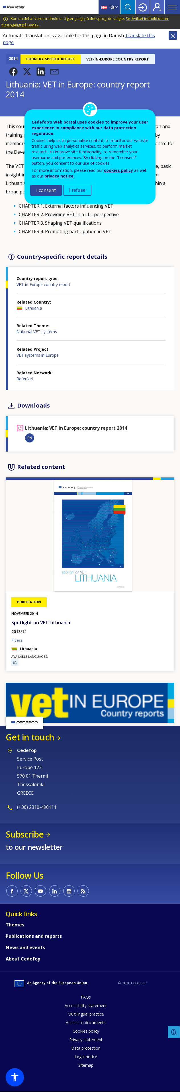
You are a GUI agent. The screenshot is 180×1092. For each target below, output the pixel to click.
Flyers (16, 640)
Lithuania (33, 308)
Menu (172, 7)
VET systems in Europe (38, 355)
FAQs (86, 997)
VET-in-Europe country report (43, 284)
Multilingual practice (86, 1014)
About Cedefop (23, 959)
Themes (15, 925)
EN (29, 437)
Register (157, 7)
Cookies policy (86, 1031)
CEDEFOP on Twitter (26, 891)
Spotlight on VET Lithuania (40, 622)
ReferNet (25, 378)
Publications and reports (34, 936)
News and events (25, 947)
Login (143, 7)
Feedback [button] (174, 1032)
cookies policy (118, 170)
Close (173, 35)
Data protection (86, 1048)
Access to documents (86, 1022)
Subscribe (25, 834)
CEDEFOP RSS (83, 891)
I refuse (77, 190)
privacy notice (58, 176)
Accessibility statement (86, 1005)
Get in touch (30, 737)
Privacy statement (86, 1039)
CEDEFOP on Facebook (12, 891)
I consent (46, 190)
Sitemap (85, 1065)
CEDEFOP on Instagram (69, 891)
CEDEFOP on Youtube (40, 891)
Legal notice (86, 1056)
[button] (13, 71)
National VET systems (37, 331)
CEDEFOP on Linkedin (54, 891)
